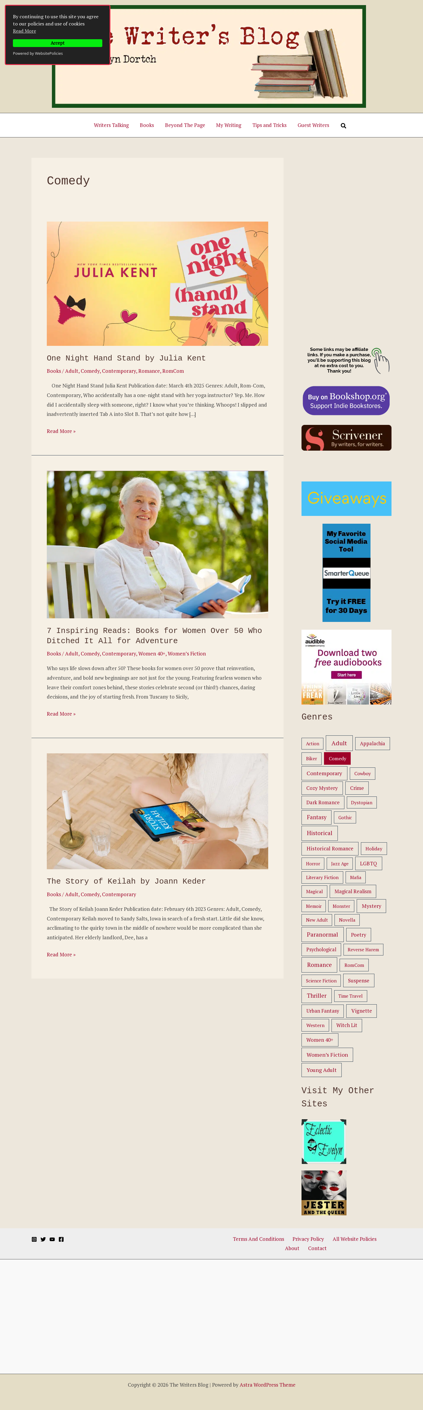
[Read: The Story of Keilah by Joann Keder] (157, 810)
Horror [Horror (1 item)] (313, 864)
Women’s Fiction (187, 653)
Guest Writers (311, 125)
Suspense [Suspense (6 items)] (358, 980)
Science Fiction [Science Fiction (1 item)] (321, 981)
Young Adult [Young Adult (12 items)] (322, 1069)
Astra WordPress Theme (268, 1384)
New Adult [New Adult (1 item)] (317, 920)
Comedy (90, 370)
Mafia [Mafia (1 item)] (356, 877)
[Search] (341, 125)
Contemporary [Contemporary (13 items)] (324, 773)
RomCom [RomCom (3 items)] (354, 965)
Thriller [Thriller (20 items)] (316, 995)
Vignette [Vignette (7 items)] (361, 1010)
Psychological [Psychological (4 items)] (321, 949)
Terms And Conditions (251, 1238)
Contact (306, 1248)
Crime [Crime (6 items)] (357, 787)
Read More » (61, 431)
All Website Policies (341, 1238)
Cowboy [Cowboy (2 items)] (362, 773)
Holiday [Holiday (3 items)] (373, 848)
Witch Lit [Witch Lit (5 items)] (346, 1025)
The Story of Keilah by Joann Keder (126, 881)
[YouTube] (52, 1239)
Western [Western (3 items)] (315, 1025)
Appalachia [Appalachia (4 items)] (372, 743)
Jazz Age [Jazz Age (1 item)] (340, 864)
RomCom (173, 370)
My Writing (228, 125)
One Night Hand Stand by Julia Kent (126, 358)
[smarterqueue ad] (346, 572)
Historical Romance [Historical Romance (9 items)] (330, 848)
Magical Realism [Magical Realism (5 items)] (352, 891)
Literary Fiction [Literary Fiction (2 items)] (322, 877)
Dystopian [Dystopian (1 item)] (361, 802)
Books (148, 125)
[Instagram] (34, 1239)
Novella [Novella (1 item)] (347, 920)
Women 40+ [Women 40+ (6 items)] (319, 1039)
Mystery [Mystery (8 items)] (371, 905)
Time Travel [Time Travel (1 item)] (350, 996)
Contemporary (119, 370)
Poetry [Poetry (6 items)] (358, 934)
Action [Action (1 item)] (312, 743)
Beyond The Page (185, 125)
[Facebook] (61, 1239)
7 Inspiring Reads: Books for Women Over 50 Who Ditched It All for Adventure (154, 636)
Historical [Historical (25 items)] (319, 833)
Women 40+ (151, 653)
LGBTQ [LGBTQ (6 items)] (368, 863)
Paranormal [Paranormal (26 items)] (322, 934)
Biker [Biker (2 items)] (311, 758)
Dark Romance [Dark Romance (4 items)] (323, 802)
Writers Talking (113, 125)
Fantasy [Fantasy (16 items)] (316, 817)
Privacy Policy (298, 1238)
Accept (57, 43)
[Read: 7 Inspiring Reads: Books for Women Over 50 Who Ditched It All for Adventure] (157, 543)
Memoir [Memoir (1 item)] (314, 906)
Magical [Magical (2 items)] (314, 891)
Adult (71, 370)
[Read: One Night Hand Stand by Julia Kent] (157, 283)
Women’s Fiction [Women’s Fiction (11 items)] (327, 1054)
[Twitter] (43, 1239)
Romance (149, 370)
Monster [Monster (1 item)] (341, 906)
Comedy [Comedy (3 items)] (337, 758)
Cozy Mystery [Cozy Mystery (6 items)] (322, 787)
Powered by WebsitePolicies (38, 53)
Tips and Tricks (268, 125)
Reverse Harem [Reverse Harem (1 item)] (363, 949)
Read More (24, 31)
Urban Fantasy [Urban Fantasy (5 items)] (322, 1011)
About (375, 1238)
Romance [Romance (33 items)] (319, 965)
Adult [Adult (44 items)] (339, 743)
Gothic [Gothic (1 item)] (345, 817)
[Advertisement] (347, 247)
